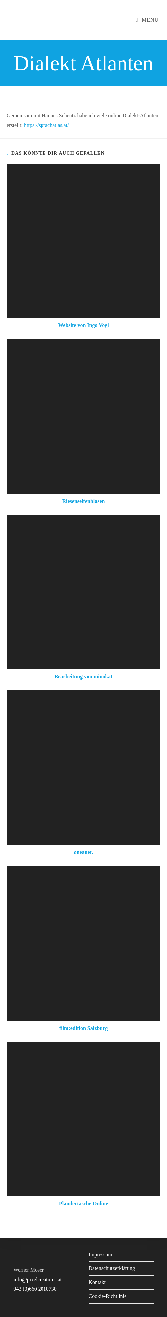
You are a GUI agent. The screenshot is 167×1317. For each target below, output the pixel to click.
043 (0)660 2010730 (35, 1289)
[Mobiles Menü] (147, 20)
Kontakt (97, 1282)
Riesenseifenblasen (83, 501)
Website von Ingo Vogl (83, 325)
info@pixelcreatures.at (37, 1279)
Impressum (100, 1254)
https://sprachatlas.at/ (46, 125)
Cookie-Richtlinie (108, 1296)
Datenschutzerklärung (112, 1268)
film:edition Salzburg (83, 1028)
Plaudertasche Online (83, 1203)
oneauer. (83, 852)
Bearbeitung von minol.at (84, 676)
